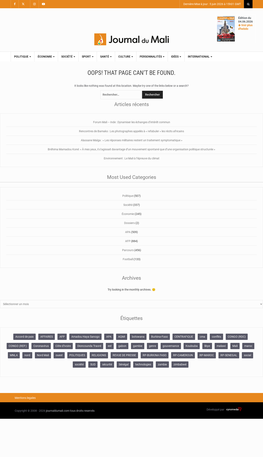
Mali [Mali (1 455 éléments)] (235, 346)
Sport (88, 56)
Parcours (128, 250)
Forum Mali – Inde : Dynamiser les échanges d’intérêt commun (131, 122)
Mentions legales (25, 397)
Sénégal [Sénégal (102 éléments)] (124, 364)
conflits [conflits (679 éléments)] (216, 336)
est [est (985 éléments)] (110, 346)
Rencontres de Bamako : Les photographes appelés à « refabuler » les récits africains (131, 131)
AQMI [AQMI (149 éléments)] (121, 336)
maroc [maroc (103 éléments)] (248, 346)
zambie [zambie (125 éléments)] (162, 364)
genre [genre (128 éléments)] (152, 346)
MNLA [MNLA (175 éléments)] (14, 355)
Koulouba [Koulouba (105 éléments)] (192, 346)
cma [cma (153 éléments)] (202, 336)
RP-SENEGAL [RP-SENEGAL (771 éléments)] (228, 355)
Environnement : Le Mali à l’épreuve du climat (131, 158)
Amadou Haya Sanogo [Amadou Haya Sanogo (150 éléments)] (85, 336)
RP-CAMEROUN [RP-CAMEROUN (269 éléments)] (183, 355)
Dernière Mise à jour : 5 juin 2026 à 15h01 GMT (212, 4)
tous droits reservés (82, 410)
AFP (127, 241)
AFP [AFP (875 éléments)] (62, 336)
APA (127, 232)
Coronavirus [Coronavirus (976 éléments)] (41, 346)
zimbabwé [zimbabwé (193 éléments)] (180, 364)
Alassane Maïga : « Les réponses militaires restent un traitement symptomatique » (131, 140)
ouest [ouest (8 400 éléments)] (59, 355)
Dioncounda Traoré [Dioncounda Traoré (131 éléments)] (89, 346)
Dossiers (129, 223)
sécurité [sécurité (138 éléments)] (107, 364)
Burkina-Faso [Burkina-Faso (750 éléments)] (159, 336)
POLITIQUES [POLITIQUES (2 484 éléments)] (77, 355)
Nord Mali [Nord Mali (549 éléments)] (43, 355)
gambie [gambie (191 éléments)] (137, 346)
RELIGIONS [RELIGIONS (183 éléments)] (99, 355)
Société (68, 56)
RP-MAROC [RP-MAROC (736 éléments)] (207, 355)
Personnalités (152, 56)
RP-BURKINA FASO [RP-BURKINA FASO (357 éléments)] (154, 355)
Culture (125, 56)
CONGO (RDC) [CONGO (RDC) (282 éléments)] (237, 336)
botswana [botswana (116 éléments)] (138, 336)
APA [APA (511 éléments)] (108, 336)
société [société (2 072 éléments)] (79, 364)
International (200, 56)
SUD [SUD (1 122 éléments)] (93, 364)
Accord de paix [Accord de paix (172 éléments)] (24, 336)
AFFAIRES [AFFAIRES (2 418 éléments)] (46, 336)
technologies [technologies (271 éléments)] (143, 364)
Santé (106, 56)
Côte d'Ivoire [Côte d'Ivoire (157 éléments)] (63, 346)
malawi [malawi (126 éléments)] (221, 346)
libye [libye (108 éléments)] (207, 346)
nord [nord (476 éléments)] (27, 355)
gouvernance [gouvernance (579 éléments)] (171, 346)
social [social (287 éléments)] (247, 355)
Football (128, 259)
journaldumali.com (57, 410)
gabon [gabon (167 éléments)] (122, 346)
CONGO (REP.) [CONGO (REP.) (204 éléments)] (18, 346)
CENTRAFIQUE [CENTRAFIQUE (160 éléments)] (184, 336)
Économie (46, 56)
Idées (176, 56)
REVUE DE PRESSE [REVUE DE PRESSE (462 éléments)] (124, 355)
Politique (22, 56)
